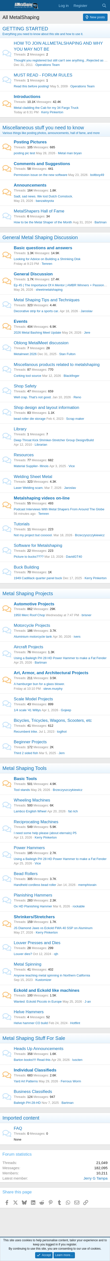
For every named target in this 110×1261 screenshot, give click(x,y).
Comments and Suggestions (42, 163)
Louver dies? (23, 954)
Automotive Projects (34, 604)
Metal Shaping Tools (24, 768)
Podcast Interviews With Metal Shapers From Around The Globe (59, 509)
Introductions (27, 96)
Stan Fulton (67, 354)
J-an (88, 1001)
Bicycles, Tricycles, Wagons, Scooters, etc (53, 720)
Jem (62, 753)
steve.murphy (53, 688)
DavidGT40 (74, 556)
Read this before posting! (31, 86)
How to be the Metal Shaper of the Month (43, 222)
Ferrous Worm (71, 1081)
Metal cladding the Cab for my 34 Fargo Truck (46, 108)
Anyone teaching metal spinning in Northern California (52, 975)
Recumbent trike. (26, 731)
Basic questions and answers (43, 248)
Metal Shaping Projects (27, 593)
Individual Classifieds (35, 1070)
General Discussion (33, 274)
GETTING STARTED (25, 28)
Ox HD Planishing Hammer (33, 906)
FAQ (18, 1128)
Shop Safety (25, 386)
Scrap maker (75, 418)
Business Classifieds (33, 1091)
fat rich (73, 811)
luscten (77, 1060)
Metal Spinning (27, 964)
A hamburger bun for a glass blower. (39, 684)
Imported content (20, 1118)
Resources (24, 455)
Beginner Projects (30, 742)
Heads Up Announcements (38, 1048)
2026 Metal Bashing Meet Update (37, 332)
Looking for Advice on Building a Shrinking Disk (47, 259)
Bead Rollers (26, 873)
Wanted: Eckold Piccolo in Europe (38, 1001)
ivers (77, 636)
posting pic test (24, 153)
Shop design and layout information (46, 407)
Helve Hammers (29, 1012)
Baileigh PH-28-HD (27, 1103)
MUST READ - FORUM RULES (43, 75)
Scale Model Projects (33, 699)
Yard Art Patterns (26, 1081)
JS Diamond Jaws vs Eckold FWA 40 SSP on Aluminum (53, 928)
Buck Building (26, 567)
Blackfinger (71, 376)
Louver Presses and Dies (37, 942)
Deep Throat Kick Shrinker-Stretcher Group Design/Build (54, 440)
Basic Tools (25, 778)
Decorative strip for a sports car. (36, 311)
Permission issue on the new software (40, 175)
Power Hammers (29, 847)
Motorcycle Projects (32, 625)
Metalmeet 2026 (25, 354)
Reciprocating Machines (36, 822)
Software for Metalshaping (38, 545)
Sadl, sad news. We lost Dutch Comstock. (43, 196)
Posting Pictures (30, 142)
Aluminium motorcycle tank (33, 636)
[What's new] (94, 5)
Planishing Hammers (33, 895)
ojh (56, 954)
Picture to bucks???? (28, 556)
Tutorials (22, 524)
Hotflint (75, 1023)
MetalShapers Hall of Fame (39, 211)
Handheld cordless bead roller (35, 885)
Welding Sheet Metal (33, 476)
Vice (72, 466)
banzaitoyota (45, 201)
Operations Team (47, 65)
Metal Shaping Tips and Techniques (47, 300)
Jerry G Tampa (95, 1178)
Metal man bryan (70, 153)
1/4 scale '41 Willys (27, 710)
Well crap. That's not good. (33, 397)
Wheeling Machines (32, 800)
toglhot (62, 731)
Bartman (101, 222)
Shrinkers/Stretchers (34, 917)
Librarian (41, 444)
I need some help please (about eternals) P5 (45, 833)
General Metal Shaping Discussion (40, 237)
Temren (46, 264)
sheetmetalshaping (49, 289)
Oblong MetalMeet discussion (41, 343)
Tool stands (22, 790)
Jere (87, 332)
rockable (79, 906)
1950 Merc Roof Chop (29, 615)
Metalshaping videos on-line (42, 498)
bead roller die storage (29, 418)
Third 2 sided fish (26, 753)
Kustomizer (43, 980)
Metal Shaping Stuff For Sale (33, 1038)
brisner (87, 615)
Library (20, 429)
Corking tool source (27, 376)
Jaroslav (86, 311)
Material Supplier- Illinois (31, 466)
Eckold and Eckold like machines (46, 990)
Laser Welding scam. (28, 488)
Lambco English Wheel (30, 811)
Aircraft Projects (28, 647)
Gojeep (66, 710)
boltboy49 (97, 175)
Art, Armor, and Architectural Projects (51, 672)
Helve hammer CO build (31, 1023)
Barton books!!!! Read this (32, 1060)
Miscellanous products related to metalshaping (57, 364)
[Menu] (7, 6)
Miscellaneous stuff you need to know (43, 127)
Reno (77, 397)
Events (21, 321)
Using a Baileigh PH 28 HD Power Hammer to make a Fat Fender (60, 658)
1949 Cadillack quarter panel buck (38, 578)
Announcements (30, 185)
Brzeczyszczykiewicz (90, 535)
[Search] (104, 5)
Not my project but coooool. (33, 535)
